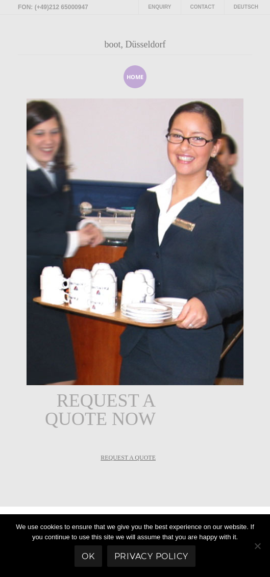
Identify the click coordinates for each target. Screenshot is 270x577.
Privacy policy (151, 556)
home (135, 77)
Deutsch (246, 7)
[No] (257, 546)
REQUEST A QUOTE (128, 457)
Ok (88, 556)
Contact (202, 7)
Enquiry (159, 7)
